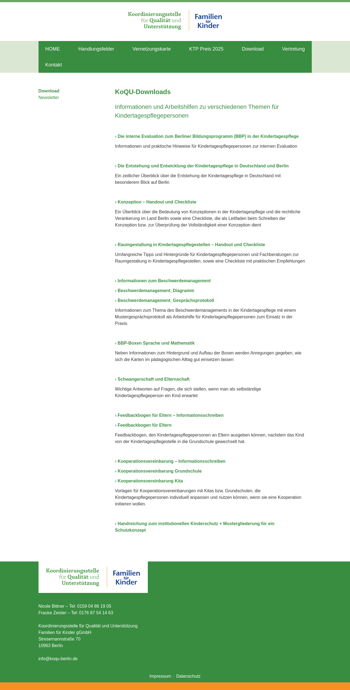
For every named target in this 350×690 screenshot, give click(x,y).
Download (253, 49)
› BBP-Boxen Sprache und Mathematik (155, 343)
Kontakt (53, 65)
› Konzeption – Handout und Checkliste (155, 202)
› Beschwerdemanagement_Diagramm (154, 290)
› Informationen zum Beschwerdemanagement (163, 280)
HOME (52, 49)
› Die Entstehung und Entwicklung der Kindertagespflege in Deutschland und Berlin (202, 166)
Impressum (160, 676)
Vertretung (293, 49)
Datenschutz (188, 676)
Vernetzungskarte (152, 49)
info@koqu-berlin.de (58, 658)
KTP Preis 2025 (206, 49)
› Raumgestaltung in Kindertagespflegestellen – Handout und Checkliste (190, 244)
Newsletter (49, 97)
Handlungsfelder (96, 49)
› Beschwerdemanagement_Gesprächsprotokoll (164, 300)
